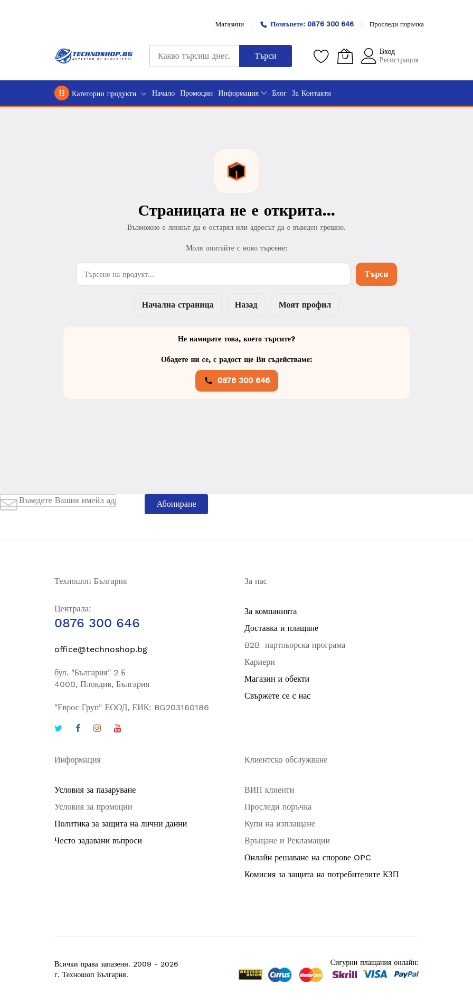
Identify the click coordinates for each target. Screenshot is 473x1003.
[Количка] (345, 56)
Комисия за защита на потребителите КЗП (321, 874)
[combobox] (194, 56)
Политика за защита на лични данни (120, 824)
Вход (387, 51)
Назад (246, 305)
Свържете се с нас (277, 696)
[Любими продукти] (321, 56)
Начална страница (178, 305)
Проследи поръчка (397, 24)
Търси (376, 274)
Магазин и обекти (276, 679)
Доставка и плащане (281, 628)
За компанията (270, 611)
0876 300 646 (237, 380)
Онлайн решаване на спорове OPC (307, 857)
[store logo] (94, 56)
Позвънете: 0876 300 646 (307, 24)
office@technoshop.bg (100, 649)
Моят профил (305, 305)
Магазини (229, 24)
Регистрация (399, 59)
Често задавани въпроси (98, 840)
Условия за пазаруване (95, 790)
